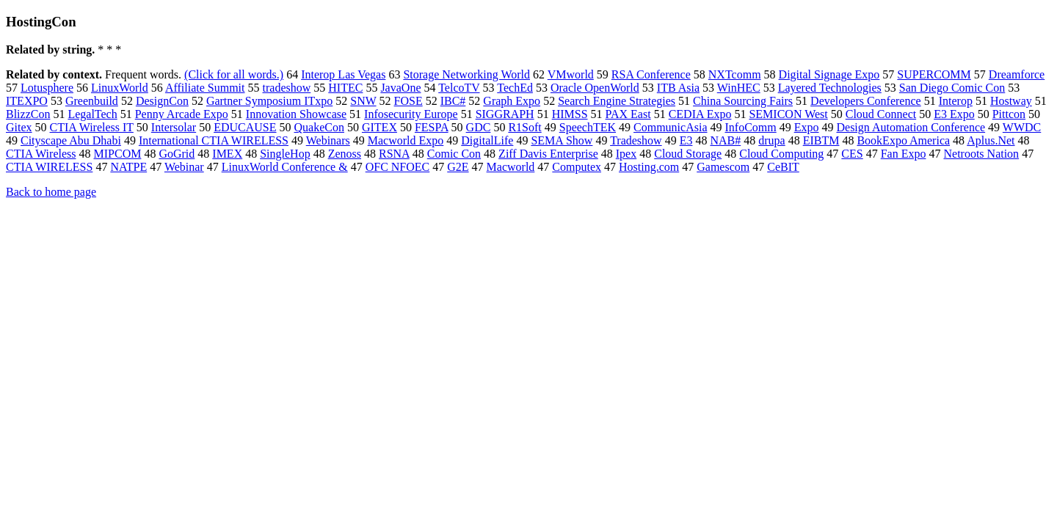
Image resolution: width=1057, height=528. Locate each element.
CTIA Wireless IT (92, 127)
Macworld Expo (406, 140)
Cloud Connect (881, 114)
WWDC (1022, 127)
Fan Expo (903, 153)
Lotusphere (47, 87)
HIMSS (570, 114)
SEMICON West (788, 114)
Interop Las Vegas (343, 74)
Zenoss (344, 153)
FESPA (431, 127)
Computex (576, 167)
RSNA (394, 153)
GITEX (379, 127)
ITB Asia (678, 87)
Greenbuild (91, 101)
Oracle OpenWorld (595, 87)
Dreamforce (1017, 74)
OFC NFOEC (398, 167)
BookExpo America (903, 140)
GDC (478, 127)
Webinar (184, 167)
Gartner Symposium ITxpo (269, 101)
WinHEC (738, 87)
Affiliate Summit (205, 87)
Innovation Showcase (296, 114)
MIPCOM (118, 153)
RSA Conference (651, 74)
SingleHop (285, 153)
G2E (457, 167)
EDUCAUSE (245, 127)
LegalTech (92, 114)
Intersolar (173, 127)
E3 (686, 140)
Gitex (19, 127)
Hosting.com (649, 167)
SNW (363, 101)
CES (851, 153)
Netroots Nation (981, 153)
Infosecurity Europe (411, 114)
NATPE (128, 167)
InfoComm (750, 127)
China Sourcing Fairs (743, 101)
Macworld (511, 167)
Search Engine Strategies (616, 101)
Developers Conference (865, 101)
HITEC (345, 87)
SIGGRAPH (505, 114)
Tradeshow (636, 140)
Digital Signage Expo (829, 74)
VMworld (571, 74)
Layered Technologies (830, 87)
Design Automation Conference (910, 127)
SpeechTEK (587, 127)
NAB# (725, 140)
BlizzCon (28, 114)
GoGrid (177, 153)
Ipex (626, 153)
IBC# (453, 101)
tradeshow (287, 87)
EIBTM (821, 140)
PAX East (628, 114)
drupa (771, 140)
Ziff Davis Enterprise (548, 153)
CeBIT (783, 167)
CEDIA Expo (700, 114)
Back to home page (51, 192)
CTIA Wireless (41, 153)
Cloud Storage (688, 153)
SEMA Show (561, 140)
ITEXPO (27, 101)
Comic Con (454, 153)
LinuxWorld (119, 87)
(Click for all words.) (233, 74)
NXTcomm (734, 74)
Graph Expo (511, 101)
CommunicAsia (670, 127)
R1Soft (524, 127)
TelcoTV (458, 87)
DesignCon (162, 101)
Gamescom (723, 167)
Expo (806, 127)
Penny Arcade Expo (181, 114)
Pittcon (1008, 114)
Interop (956, 101)
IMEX (227, 153)
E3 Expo (954, 114)
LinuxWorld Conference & (285, 167)
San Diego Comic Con (952, 87)
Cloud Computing (781, 153)
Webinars (328, 140)
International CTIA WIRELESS (213, 140)
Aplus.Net (990, 140)
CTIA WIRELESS (49, 167)
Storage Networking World (466, 74)
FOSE (408, 101)
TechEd (515, 87)
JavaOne (400, 87)
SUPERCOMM (933, 74)
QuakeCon (319, 127)
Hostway (1011, 101)
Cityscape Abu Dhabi (71, 140)
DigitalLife (487, 140)
